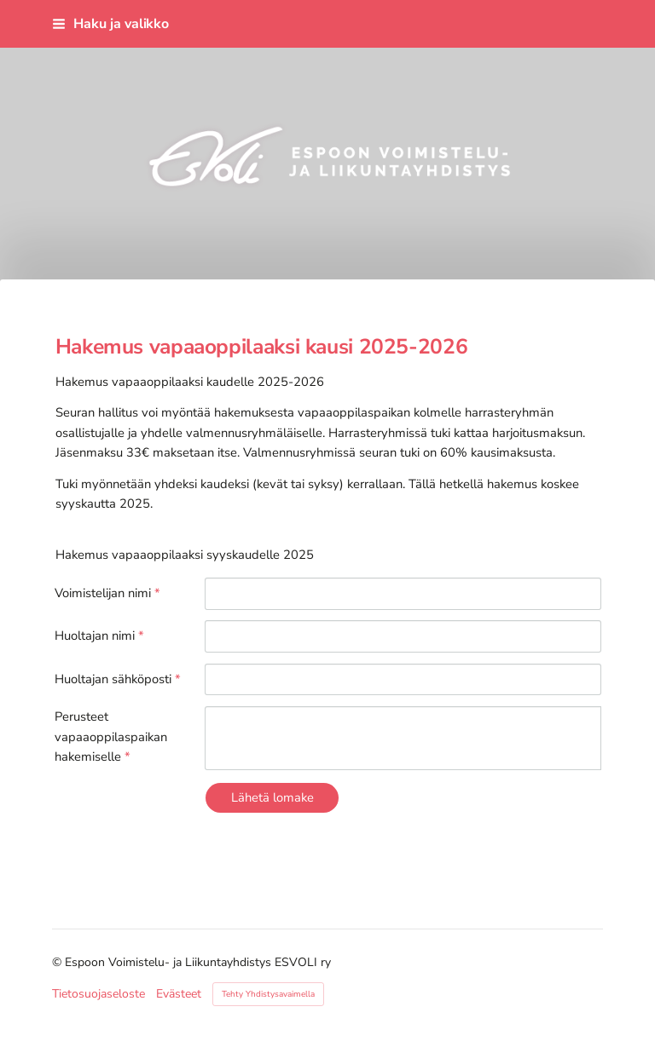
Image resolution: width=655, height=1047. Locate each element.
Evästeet (178, 994)
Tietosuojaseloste (98, 994)
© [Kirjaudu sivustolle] (58, 962)
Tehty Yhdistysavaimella (268, 994)
